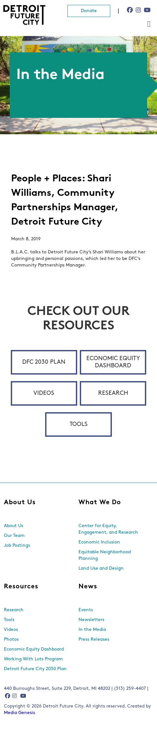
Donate (89, 11)
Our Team (14, 535)
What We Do (99, 502)
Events (85, 610)
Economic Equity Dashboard (113, 362)
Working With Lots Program (33, 659)
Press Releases (93, 639)
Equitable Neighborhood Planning (104, 555)
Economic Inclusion (99, 542)
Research (113, 393)
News (87, 586)
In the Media (92, 629)
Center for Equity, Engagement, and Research (108, 529)
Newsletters (91, 619)
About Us (20, 502)
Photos (11, 639)
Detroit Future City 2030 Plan (35, 669)
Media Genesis (19, 712)
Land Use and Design (101, 568)
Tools (79, 424)
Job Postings (17, 545)
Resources (21, 586)
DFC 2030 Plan (43, 362)
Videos (43, 393)
